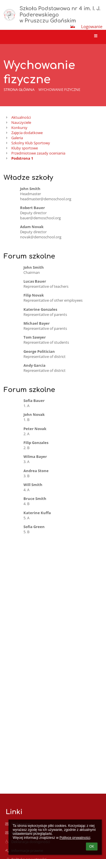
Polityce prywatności (74, 838)
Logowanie (91, 26)
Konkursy (19, 127)
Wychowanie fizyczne (59, 89)
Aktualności (21, 117)
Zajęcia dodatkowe (27, 132)
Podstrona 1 (22, 158)
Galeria (17, 137)
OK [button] (91, 846)
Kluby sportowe (24, 148)
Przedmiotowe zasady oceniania (38, 153)
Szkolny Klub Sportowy (30, 142)
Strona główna (19, 89)
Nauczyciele (21, 122)
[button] (72, 26)
